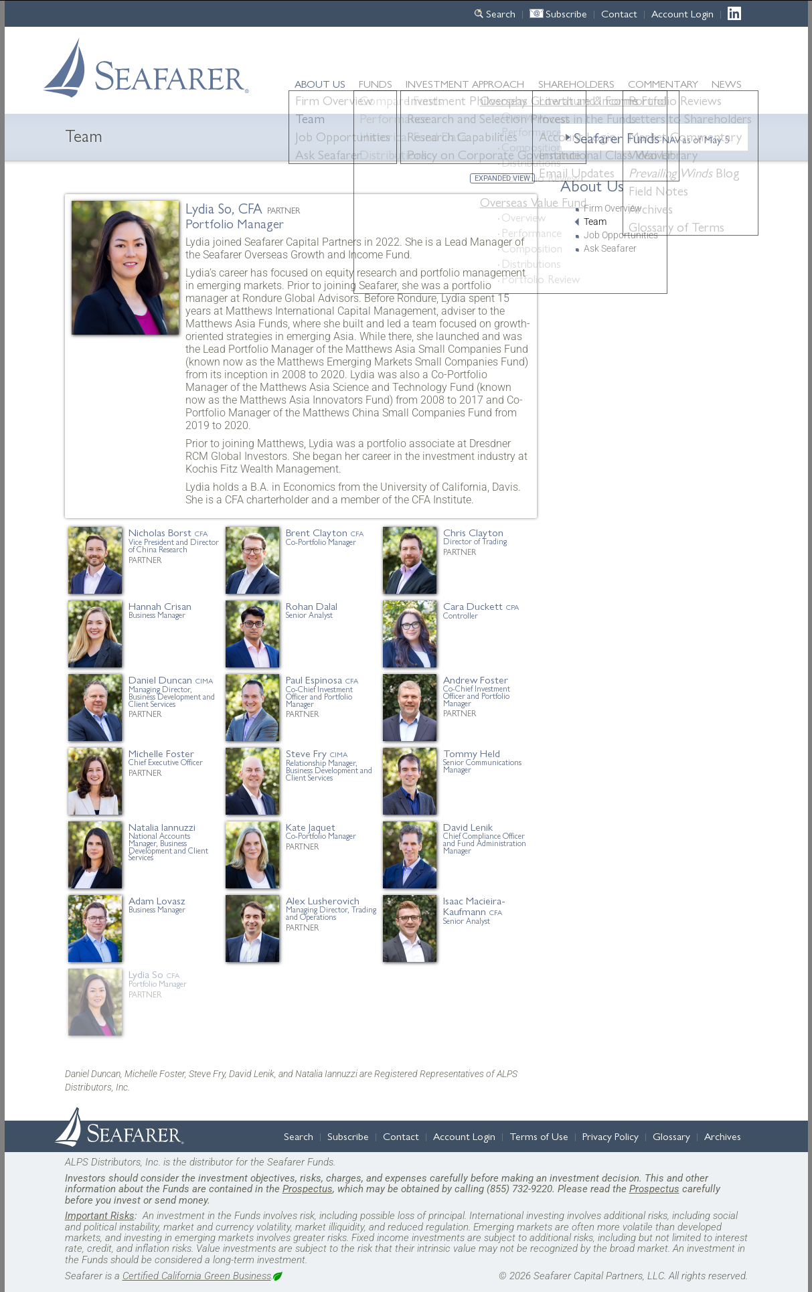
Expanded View (502, 178)
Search (500, 13)
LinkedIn (737, 13)
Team (595, 222)
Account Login (682, 13)
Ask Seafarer (610, 248)
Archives (722, 1135)
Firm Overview (613, 208)
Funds (375, 83)
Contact (619, 13)
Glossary (671, 1135)
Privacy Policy (610, 1135)
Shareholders (576, 83)
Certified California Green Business (197, 1276)
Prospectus (307, 1189)
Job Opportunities (621, 235)
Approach (465, 83)
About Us (592, 184)
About (320, 83)
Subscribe (566, 13)
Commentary (663, 83)
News (727, 83)
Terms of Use (538, 1135)
